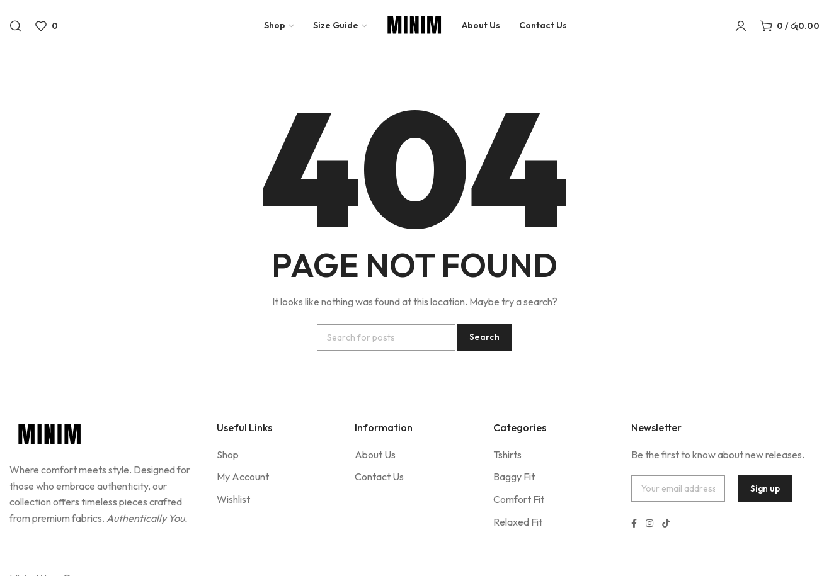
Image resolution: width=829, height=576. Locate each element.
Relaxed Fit (517, 522)
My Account (243, 476)
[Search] (15, 28)
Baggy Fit (514, 476)
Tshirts (507, 454)
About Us (375, 454)
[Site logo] (414, 28)
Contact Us (379, 476)
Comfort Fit (518, 499)
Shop (228, 454)
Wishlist (233, 499)
